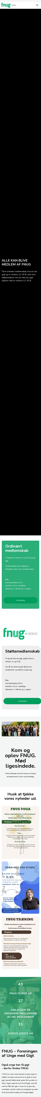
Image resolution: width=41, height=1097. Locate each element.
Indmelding (20, 600)
